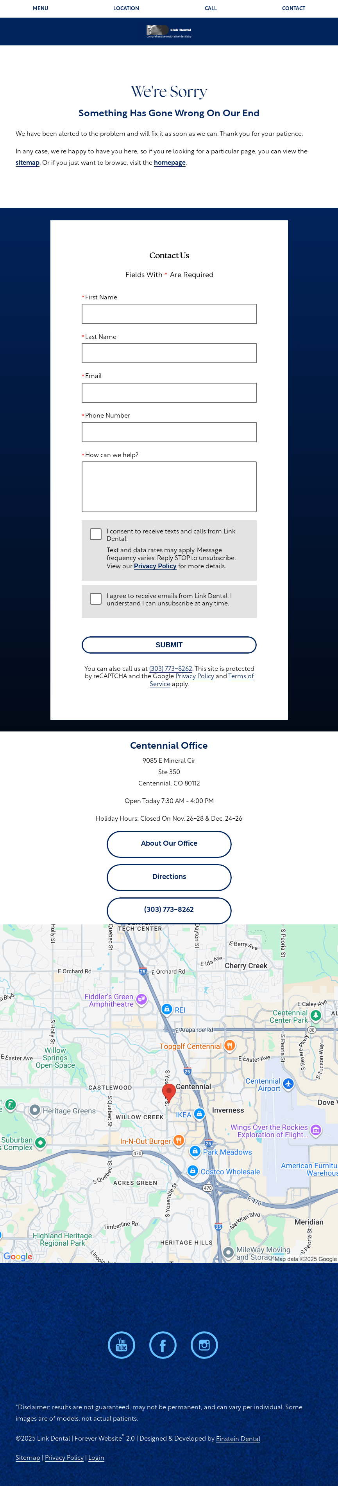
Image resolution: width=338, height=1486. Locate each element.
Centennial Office (169, 746)
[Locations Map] (169, 1093)
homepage (170, 163)
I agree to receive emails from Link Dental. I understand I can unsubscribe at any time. (169, 600)
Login (96, 1458)
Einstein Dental (238, 1439)
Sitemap (28, 1458)
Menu (40, 8)
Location (126, 8)
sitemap (27, 163)
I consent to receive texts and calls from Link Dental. (178, 550)
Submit (169, 645)
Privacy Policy (155, 566)
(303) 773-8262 (170, 669)
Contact (293, 8)
